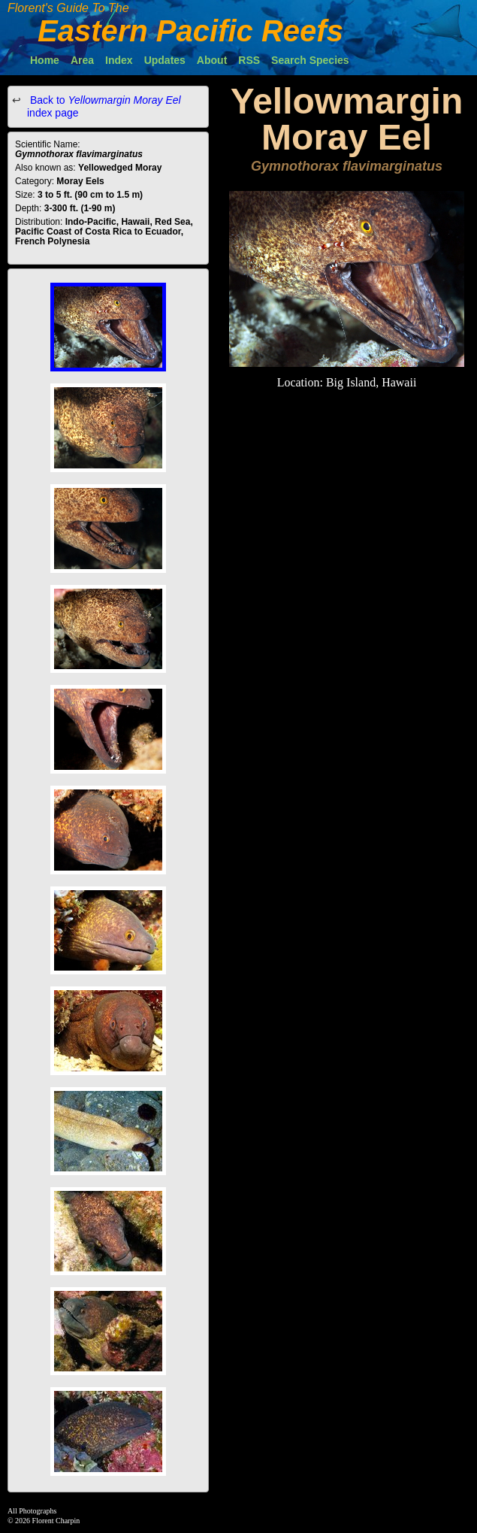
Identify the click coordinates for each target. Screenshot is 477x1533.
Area (82, 60)
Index (119, 60)
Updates (165, 60)
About (212, 60)
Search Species (310, 60)
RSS (249, 60)
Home (44, 60)
